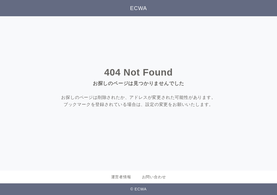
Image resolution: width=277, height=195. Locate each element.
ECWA (138, 8)
